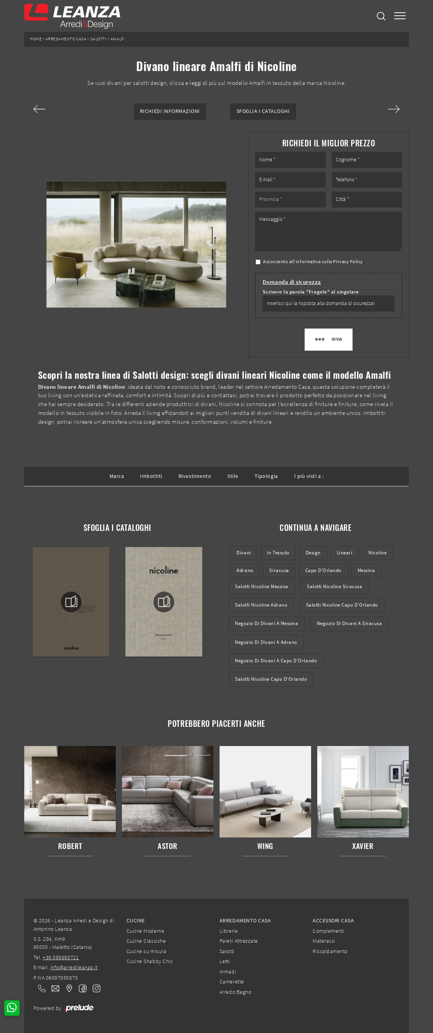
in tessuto (278, 552)
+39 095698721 (61, 957)
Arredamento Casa (66, 38)
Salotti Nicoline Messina (261, 586)
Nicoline (377, 552)
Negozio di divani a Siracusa (349, 623)
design (313, 552)
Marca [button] (117, 476)
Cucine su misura (146, 951)
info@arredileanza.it (74, 967)
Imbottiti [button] (151, 476)
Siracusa (279, 570)
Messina (366, 570)
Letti (225, 961)
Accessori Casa (333, 920)
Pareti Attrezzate (239, 940)
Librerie (229, 930)
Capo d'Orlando (323, 570)
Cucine (136, 920)
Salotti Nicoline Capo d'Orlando (342, 605)
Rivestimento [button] (194, 476)
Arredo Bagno (235, 991)
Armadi (228, 971)
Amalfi (118, 38)
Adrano (244, 570)
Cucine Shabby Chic (150, 961)
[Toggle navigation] (400, 16)
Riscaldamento (330, 951)
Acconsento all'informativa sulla (313, 261)
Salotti (98, 38)
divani (243, 552)
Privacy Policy (348, 261)
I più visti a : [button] (309, 476)
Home (36, 38)
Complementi (328, 930)
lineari (345, 552)
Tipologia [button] (266, 476)
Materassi (324, 940)
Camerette (232, 981)
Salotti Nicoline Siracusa (334, 586)
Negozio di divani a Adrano (266, 642)
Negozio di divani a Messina (266, 623)
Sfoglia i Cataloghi (263, 111)
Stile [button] (232, 476)
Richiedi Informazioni (170, 111)
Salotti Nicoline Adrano (261, 605)
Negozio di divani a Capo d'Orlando (276, 660)
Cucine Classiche (146, 940)
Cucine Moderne (145, 930)
